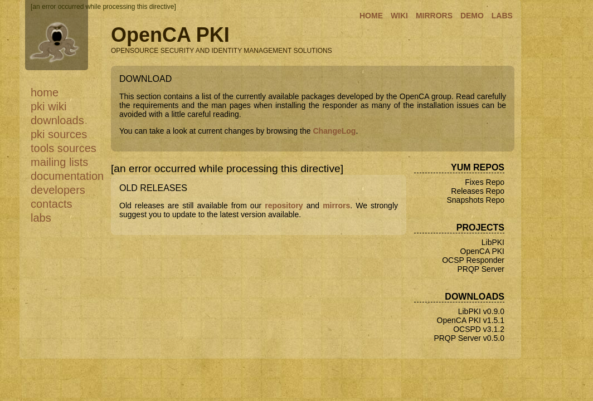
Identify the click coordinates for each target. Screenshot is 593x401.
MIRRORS (434, 15)
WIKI (399, 15)
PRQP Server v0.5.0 (469, 338)
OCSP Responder (473, 260)
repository (284, 205)
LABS (502, 15)
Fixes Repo (484, 182)
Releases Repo (477, 191)
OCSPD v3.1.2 (478, 329)
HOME (371, 15)
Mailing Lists (59, 162)
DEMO (472, 15)
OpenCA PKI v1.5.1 (470, 320)
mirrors (336, 205)
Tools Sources (63, 148)
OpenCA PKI (482, 251)
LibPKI (493, 242)
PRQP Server (480, 269)
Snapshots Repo (475, 199)
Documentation (67, 176)
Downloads (57, 120)
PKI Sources (59, 134)
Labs (41, 218)
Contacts (51, 204)
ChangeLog (334, 130)
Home (45, 92)
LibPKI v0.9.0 (481, 311)
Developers (58, 190)
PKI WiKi (48, 106)
